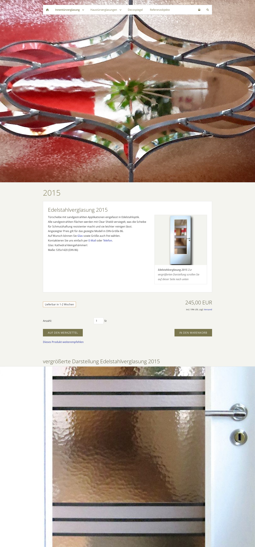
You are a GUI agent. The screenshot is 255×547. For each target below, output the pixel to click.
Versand (208, 309)
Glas (80, 236)
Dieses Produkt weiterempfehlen (63, 342)
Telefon (107, 240)
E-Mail (92, 240)
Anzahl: (47, 321)
